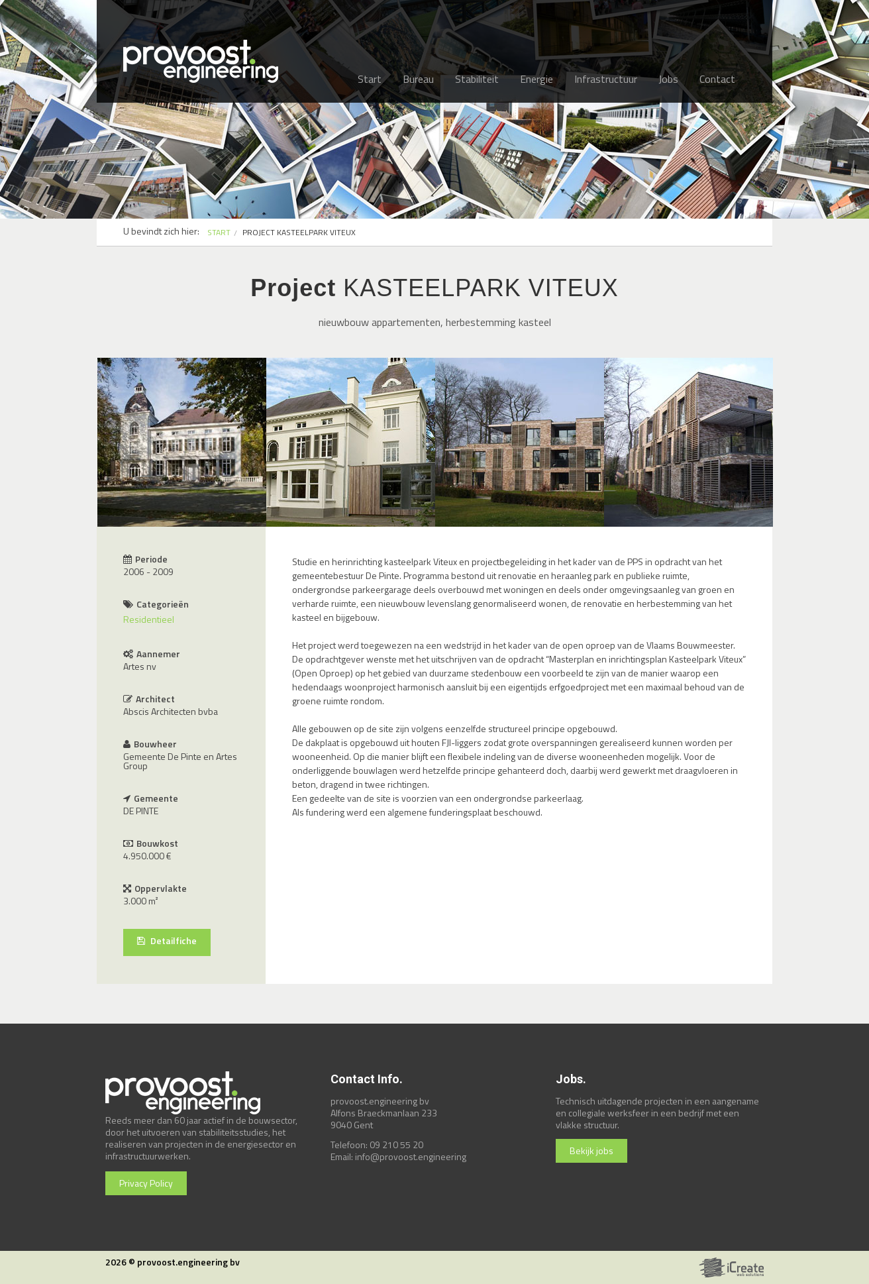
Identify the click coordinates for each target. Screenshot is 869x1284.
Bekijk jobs (591, 1150)
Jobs (668, 79)
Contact (717, 79)
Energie (536, 79)
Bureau (418, 79)
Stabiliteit (477, 79)
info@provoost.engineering (410, 1156)
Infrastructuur (605, 79)
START (218, 232)
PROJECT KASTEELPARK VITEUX (299, 232)
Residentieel (148, 619)
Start (370, 79)
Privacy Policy (146, 1183)
